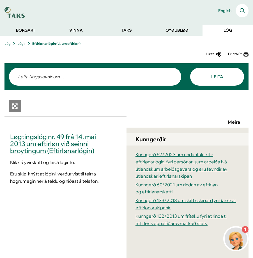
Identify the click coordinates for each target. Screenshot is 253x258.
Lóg (7, 43)
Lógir (21, 43)
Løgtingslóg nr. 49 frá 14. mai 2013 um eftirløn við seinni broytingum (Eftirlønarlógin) (53, 144)
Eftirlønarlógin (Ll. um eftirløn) (56, 43)
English (224, 10)
